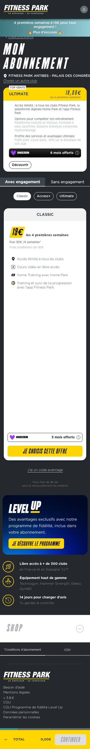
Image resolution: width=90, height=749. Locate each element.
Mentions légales (16, 692)
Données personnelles (21, 712)
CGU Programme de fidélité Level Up (33, 707)
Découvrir (20, 165)
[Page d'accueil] (38, 9)
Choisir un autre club (20, 80)
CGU (7, 702)
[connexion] (84, 9)
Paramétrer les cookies (21, 717)
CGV (67, 650)
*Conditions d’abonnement (22, 649)
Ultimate (67, 196)
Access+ (44, 196)
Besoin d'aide (14, 687)
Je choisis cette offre (45, 452)
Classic (22, 196)
